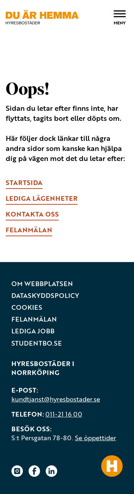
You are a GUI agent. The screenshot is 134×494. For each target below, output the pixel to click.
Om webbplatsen (42, 283)
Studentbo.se (36, 343)
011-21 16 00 (63, 414)
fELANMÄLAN (29, 229)
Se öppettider (95, 437)
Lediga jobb (32, 331)
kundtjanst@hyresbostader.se (55, 399)
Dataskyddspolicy (45, 295)
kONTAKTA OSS (32, 214)
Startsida (24, 182)
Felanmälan (34, 319)
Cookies (26, 307)
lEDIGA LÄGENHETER (42, 198)
